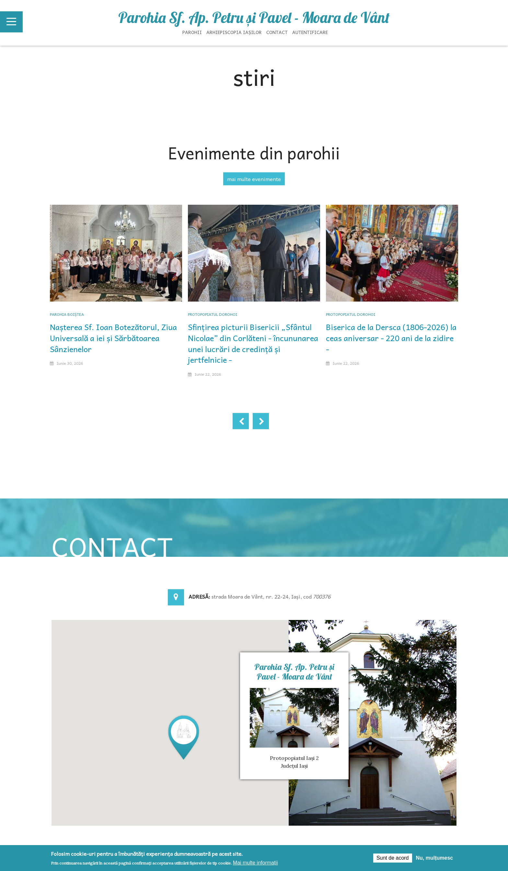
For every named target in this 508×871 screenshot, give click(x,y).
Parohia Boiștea (67, 314)
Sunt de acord (392, 858)
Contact (277, 32)
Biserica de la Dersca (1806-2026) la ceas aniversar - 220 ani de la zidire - (391, 338)
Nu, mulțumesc (434, 858)
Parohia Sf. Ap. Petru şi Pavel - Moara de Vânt (254, 17)
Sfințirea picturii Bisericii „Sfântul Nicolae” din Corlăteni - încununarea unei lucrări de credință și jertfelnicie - (253, 343)
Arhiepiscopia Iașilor (234, 32)
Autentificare (310, 32)
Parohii (192, 32)
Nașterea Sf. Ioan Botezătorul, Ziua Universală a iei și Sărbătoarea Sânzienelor (113, 338)
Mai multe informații (255, 862)
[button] (184, 737)
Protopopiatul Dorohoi (212, 314)
